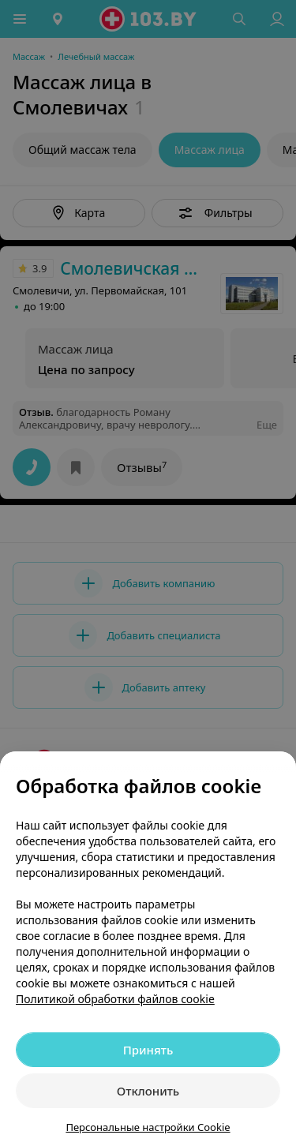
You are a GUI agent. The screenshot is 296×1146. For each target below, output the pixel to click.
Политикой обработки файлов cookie (115, 998)
